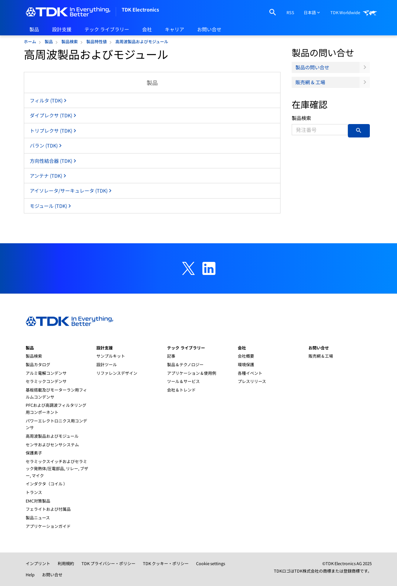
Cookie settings (210, 563)
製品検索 (301, 117)
